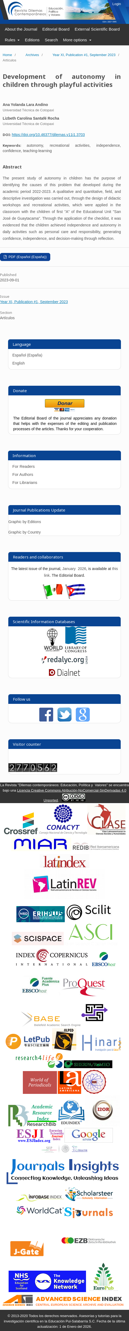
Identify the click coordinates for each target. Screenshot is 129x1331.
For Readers (23, 466)
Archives (32, 55)
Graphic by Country (24, 532)
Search (51, 40)
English (18, 363)
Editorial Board (56, 29)
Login (116, 4)
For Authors (22, 474)
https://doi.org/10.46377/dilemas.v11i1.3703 (48, 135)
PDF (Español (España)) (27, 257)
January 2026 (74, 569)
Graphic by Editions (24, 522)
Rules (11, 40)
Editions (32, 40)
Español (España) (27, 355)
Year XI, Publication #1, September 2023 (83, 55)
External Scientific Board (97, 29)
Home (7, 55)
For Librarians (24, 482)
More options (75, 40)
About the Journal (21, 29)
